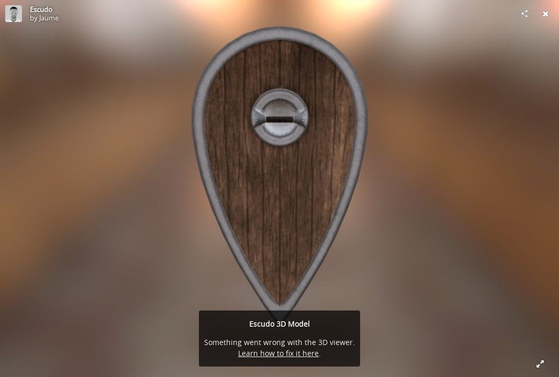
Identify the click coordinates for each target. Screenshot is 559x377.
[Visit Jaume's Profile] (13, 13)
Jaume (49, 18)
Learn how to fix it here (278, 353)
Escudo (41, 9)
